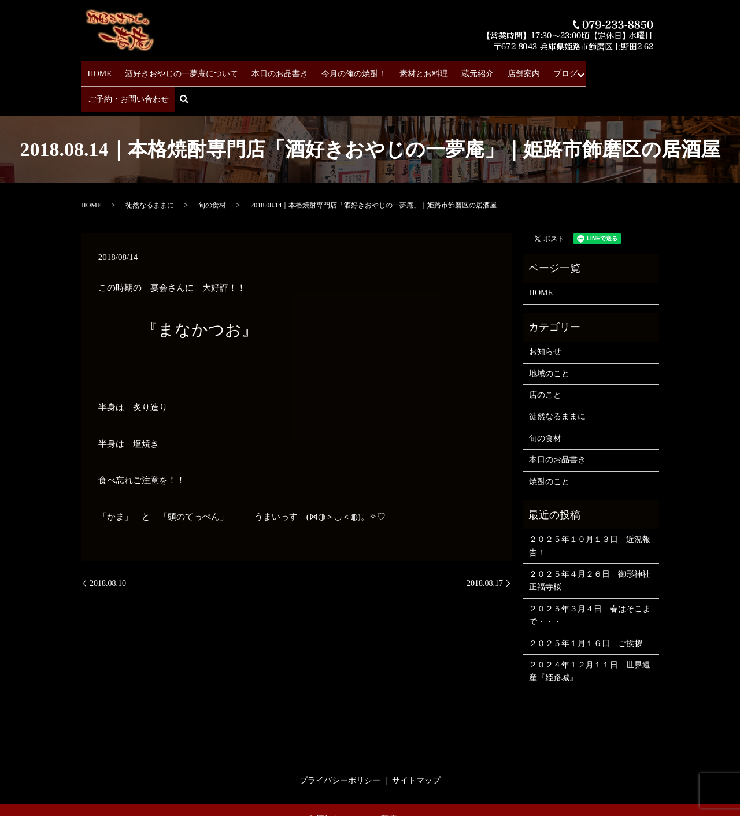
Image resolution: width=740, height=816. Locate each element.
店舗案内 (492, 69)
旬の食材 (212, 172)
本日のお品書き (270, 69)
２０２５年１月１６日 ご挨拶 (585, 610)
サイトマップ (416, 747)
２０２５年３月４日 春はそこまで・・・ (589, 582)
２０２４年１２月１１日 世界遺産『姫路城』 (589, 638)
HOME (100, 69)
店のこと (545, 362)
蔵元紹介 (452, 69)
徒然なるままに (149, 172)
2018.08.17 (485, 550)
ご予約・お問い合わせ (593, 69)
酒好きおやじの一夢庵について (177, 69)
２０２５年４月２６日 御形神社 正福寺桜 (591, 547)
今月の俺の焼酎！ (338, 69)
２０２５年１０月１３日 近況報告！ (589, 513)
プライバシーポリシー (339, 747)
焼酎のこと (549, 448)
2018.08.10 (108, 550)
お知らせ (545, 318)
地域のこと (549, 340)
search (654, 70)
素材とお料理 (403, 69)
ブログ (529, 69)
